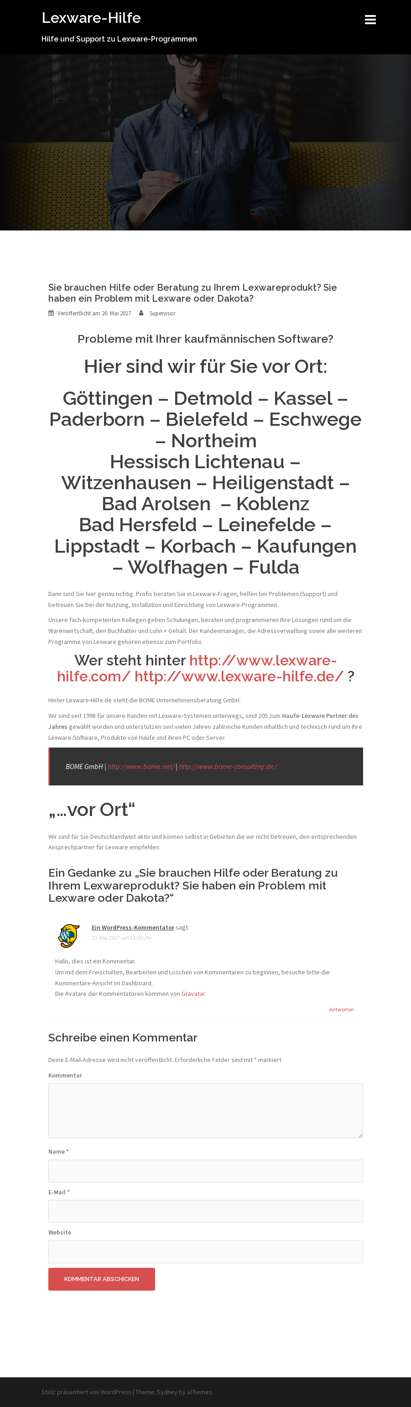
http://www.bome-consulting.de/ (227, 766)
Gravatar (193, 993)
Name (58, 1151)
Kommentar (65, 1075)
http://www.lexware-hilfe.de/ (239, 676)
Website (59, 1232)
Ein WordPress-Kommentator (133, 927)
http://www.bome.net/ (141, 766)
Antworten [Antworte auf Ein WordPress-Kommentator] (341, 1009)
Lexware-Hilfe (91, 17)
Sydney (167, 1392)
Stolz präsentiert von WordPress (86, 1392)
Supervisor (162, 313)
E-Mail (59, 1192)
